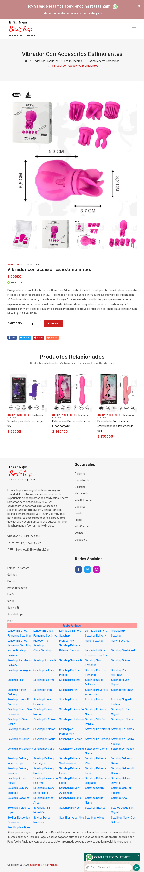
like (12, 337)
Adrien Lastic (33, 264)
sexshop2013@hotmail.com (33, 549)
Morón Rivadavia (17, 587)
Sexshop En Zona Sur (72, 709)
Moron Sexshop (94, 640)
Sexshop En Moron (44, 729)
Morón (11, 581)
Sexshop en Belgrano (72, 748)
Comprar (53, 323)
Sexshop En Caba (43, 748)
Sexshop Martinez (122, 689)
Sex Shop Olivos (94, 817)
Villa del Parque (84, 500)
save (38, 337)
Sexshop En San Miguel (43, 865)
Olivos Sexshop (42, 650)
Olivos (10, 601)
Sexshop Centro (95, 788)
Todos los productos (45, 61)
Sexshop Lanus (68, 699)
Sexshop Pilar (16, 680)
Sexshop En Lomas (122, 729)
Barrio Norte (82, 480)
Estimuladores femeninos (103, 61)
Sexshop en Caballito (20, 748)
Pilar (10, 620)
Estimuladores (73, 61)
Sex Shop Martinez (19, 827)
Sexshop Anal (119, 798)
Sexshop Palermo (44, 680)
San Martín (13, 607)
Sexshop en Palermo (71, 719)
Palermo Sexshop (69, 650)
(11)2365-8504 (30, 536)
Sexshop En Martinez (97, 729)
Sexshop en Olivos (122, 719)
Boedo (78, 513)
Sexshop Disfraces (122, 748)
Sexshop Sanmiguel (19, 670)
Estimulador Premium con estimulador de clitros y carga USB (115, 426)
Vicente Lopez (16, 614)
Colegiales (81, 539)
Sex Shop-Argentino (71, 817)
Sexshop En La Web (70, 739)
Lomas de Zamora (18, 568)
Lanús (10, 594)
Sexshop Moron (42, 689)
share (52, 337)
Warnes (79, 533)
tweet (25, 337)
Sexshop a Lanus (95, 807)
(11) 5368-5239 (31, 543)
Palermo (80, 473)
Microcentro (82, 493)
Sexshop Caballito (18, 798)
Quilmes (12, 574)
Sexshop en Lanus (18, 739)
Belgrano (80, 486)
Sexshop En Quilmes (45, 719)
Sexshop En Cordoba (97, 739)
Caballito (80, 506)
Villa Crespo (82, 526)
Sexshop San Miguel (123, 650)
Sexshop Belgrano (70, 798)
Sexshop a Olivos (69, 807)
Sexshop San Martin (45, 660)
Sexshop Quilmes (121, 660)
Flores (78, 519)
